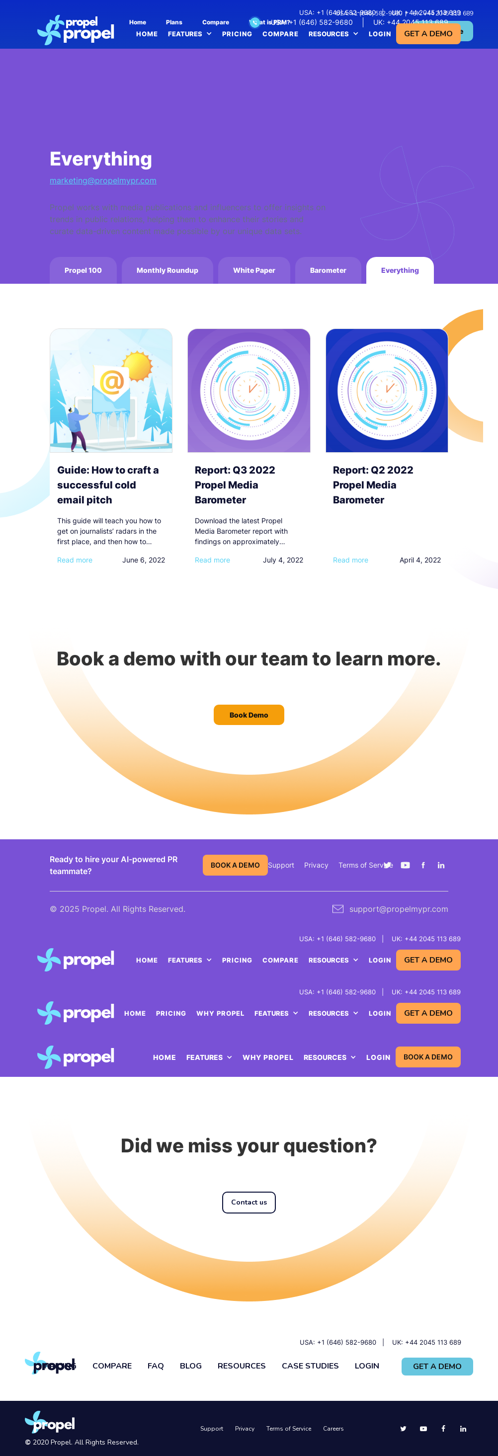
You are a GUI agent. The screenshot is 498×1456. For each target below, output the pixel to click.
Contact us (249, 1202)
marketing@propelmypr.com (103, 180)
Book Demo (249, 715)
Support (281, 865)
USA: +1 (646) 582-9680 (337, 12)
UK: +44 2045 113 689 (426, 12)
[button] (190, 33)
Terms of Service (365, 865)
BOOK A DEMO (235, 865)
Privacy (316, 865)
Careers (333, 1429)
